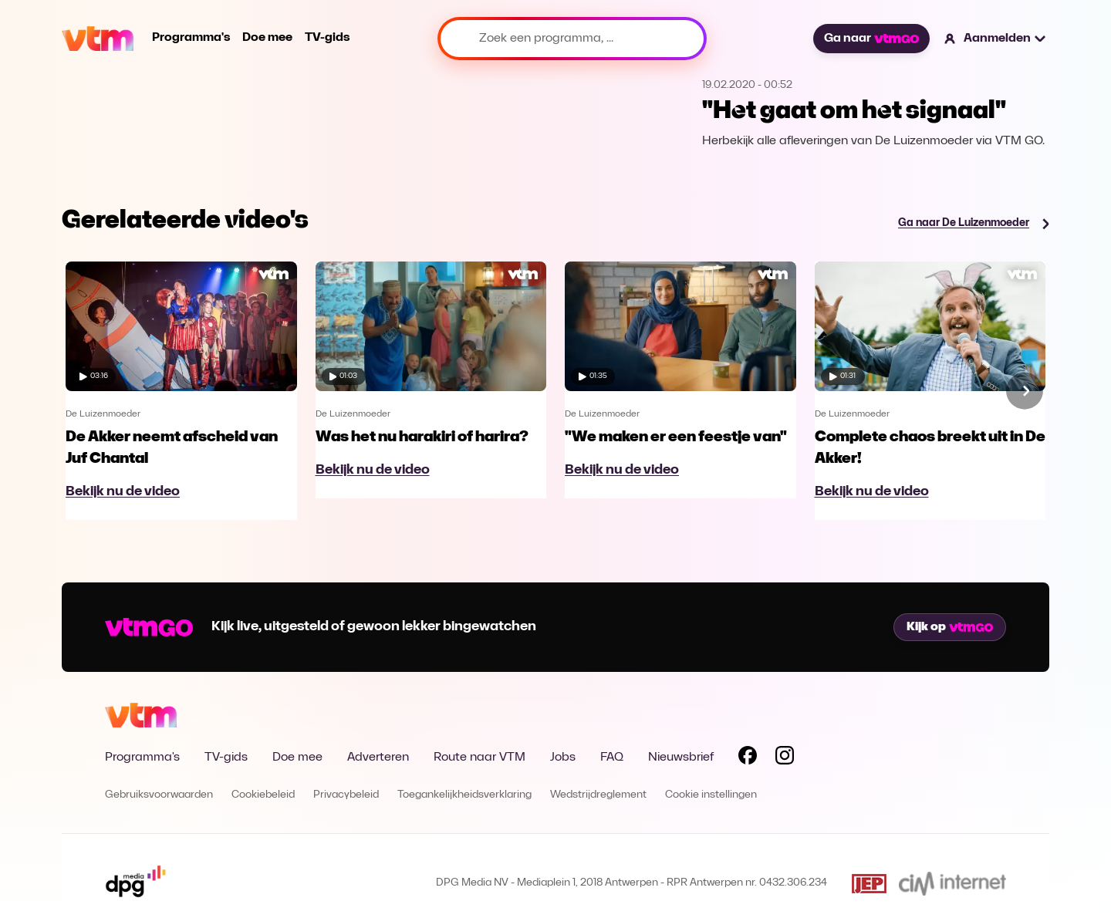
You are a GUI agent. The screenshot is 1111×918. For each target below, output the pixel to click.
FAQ (611, 757)
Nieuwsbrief (681, 757)
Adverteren (378, 757)
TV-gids (327, 38)
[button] (995, 38)
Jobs (563, 757)
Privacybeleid (346, 795)
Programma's (191, 38)
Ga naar (871, 38)
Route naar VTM (479, 757)
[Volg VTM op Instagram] (784, 758)
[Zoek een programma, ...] (572, 38)
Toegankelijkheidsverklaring (464, 795)
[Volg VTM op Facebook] (747, 758)
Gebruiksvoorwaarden (159, 795)
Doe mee (267, 38)
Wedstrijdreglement (598, 795)
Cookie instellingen (711, 795)
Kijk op (950, 627)
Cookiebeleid (263, 795)
